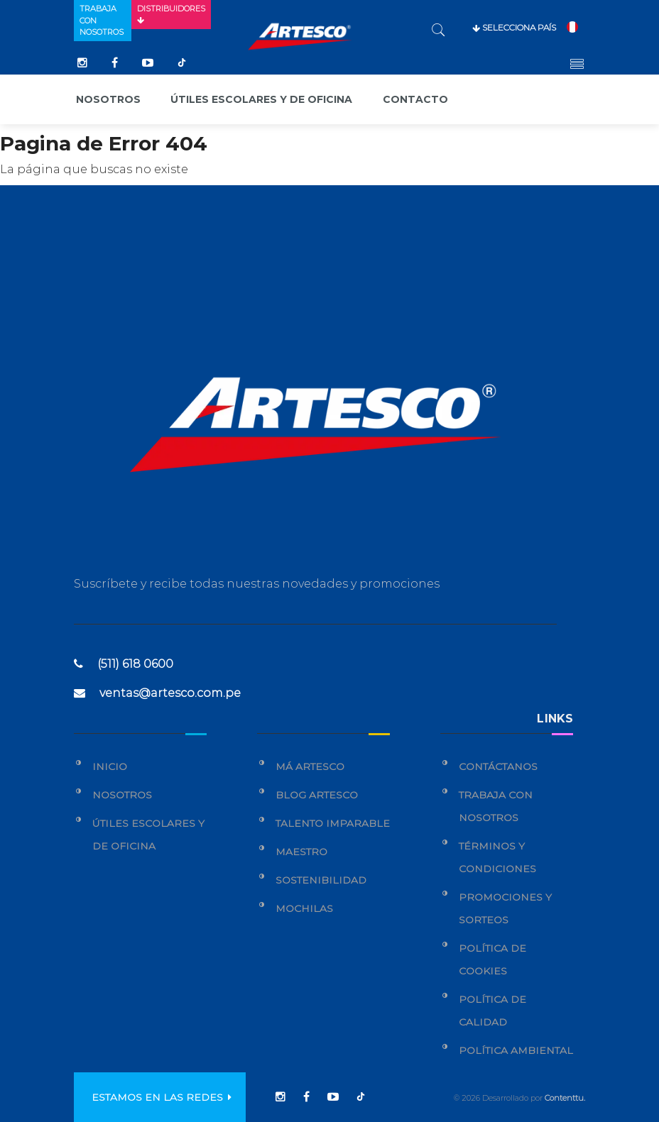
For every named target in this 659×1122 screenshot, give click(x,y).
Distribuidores (171, 14)
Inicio (109, 766)
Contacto (415, 99)
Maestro (301, 851)
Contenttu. (565, 1098)
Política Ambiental (516, 1050)
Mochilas (304, 908)
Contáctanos (498, 766)
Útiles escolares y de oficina (261, 99)
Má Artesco (310, 766)
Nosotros (108, 99)
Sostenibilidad (321, 880)
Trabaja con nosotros (102, 20)
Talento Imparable (333, 823)
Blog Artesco (317, 794)
